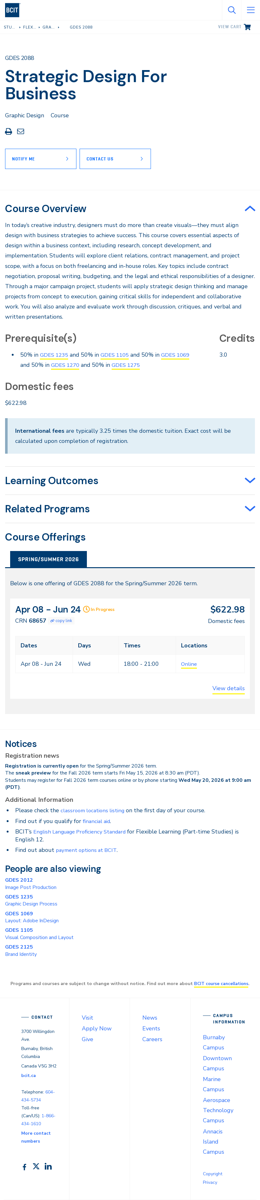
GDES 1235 (55, 355)
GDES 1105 (118, 355)
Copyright (212, 1174)
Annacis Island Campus (213, 1142)
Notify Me (23, 158)
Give (87, 1039)
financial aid (98, 821)
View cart (230, 26)
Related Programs (47, 509)
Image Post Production (30, 884)
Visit (87, 1018)
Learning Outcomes (51, 480)
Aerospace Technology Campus (218, 1110)
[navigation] (15, 10)
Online (189, 664)
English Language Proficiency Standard (84, 831)
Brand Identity (21, 950)
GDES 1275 (145, 365)
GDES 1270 (82, 365)
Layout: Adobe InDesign (32, 917)
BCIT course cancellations (221, 983)
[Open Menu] (250, 10)
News (149, 1018)
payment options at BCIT (88, 850)
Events (151, 1028)
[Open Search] (231, 10)
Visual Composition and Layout (39, 934)
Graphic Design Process (31, 900)
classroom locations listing (95, 810)
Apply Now (97, 1028)
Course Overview (46, 208)
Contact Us (103, 158)
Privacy (210, 1182)
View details (228, 688)
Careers (152, 1039)
